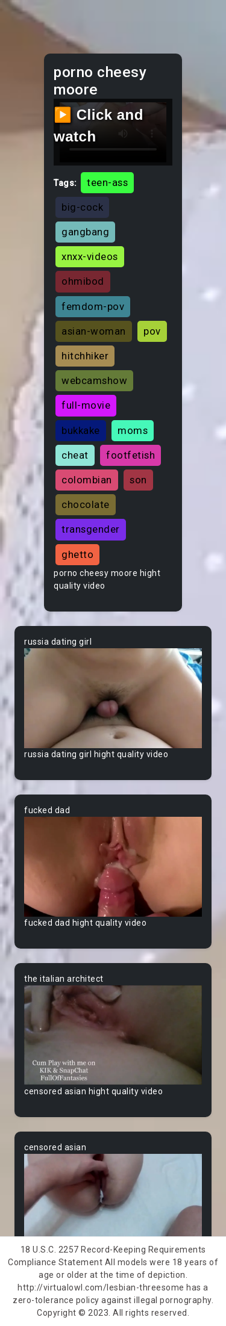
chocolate (85, 504)
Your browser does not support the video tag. (113, 698)
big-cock (82, 207)
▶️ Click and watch (98, 125)
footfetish (130, 455)
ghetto (77, 554)
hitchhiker (84, 356)
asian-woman (93, 331)
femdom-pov (92, 306)
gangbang (85, 232)
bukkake (80, 430)
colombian (86, 480)
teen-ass (107, 182)
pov (152, 331)
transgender (90, 529)
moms (133, 430)
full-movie (85, 405)
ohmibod (82, 281)
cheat (75, 455)
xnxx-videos (89, 256)
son (138, 480)
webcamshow (94, 380)
